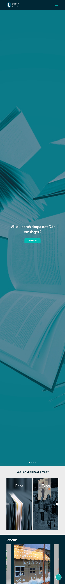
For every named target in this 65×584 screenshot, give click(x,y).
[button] (7, 504)
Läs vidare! (32, 240)
